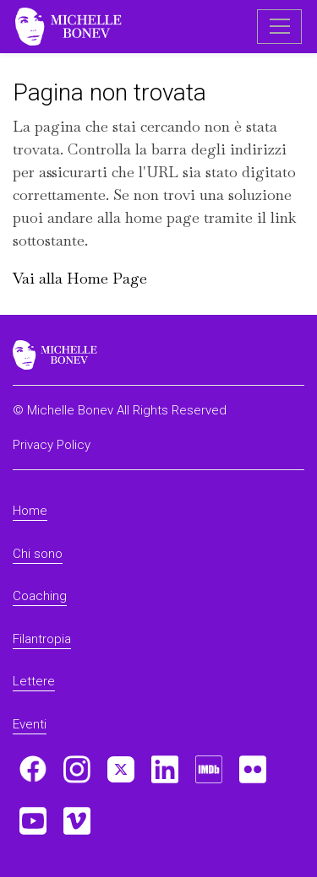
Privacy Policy (51, 444)
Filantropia (42, 639)
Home (30, 510)
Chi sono (38, 553)
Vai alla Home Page (80, 278)
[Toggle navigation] (279, 26)
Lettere (34, 681)
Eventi (29, 724)
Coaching (40, 596)
